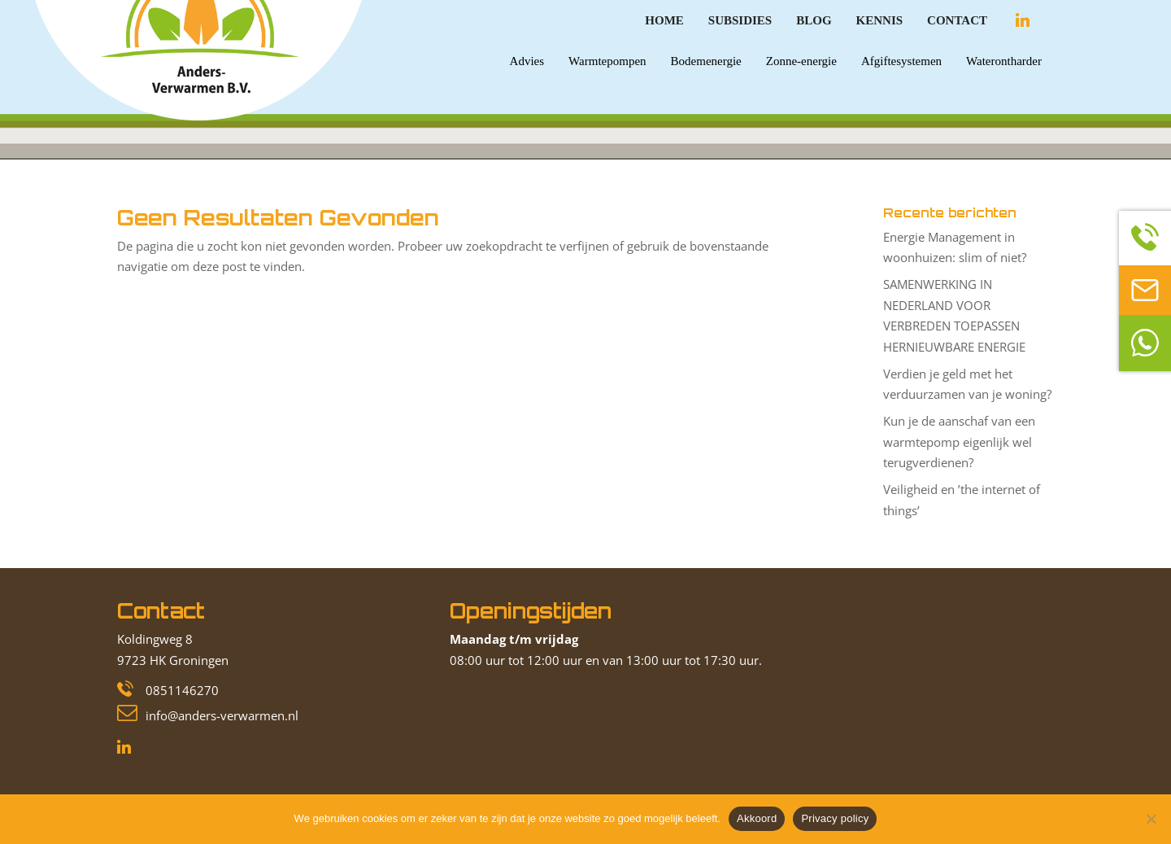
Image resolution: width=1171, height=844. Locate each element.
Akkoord (757, 818)
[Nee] (1151, 819)
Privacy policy (834, 818)
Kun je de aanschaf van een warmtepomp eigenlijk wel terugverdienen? (959, 441)
